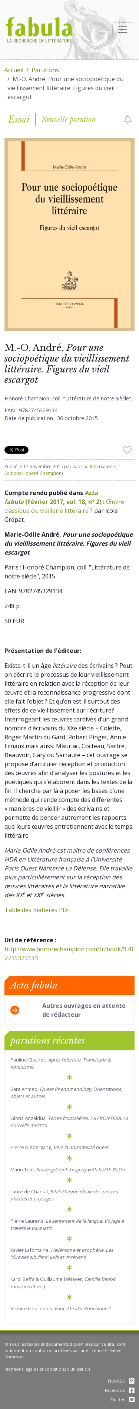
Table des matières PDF (37, 910)
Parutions (45, 70)
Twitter (122, 1399)
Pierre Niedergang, (59, 1147)
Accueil (13, 70)
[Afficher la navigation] (122, 29)
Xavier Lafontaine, (61, 1253)
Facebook (120, 1390)
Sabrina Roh (85, 466)
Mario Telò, (68, 1169)
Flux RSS (121, 1381)
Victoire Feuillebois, (60, 1308)
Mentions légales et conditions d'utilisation (47, 1369)
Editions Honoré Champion (33, 473)
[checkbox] (128, 119)
